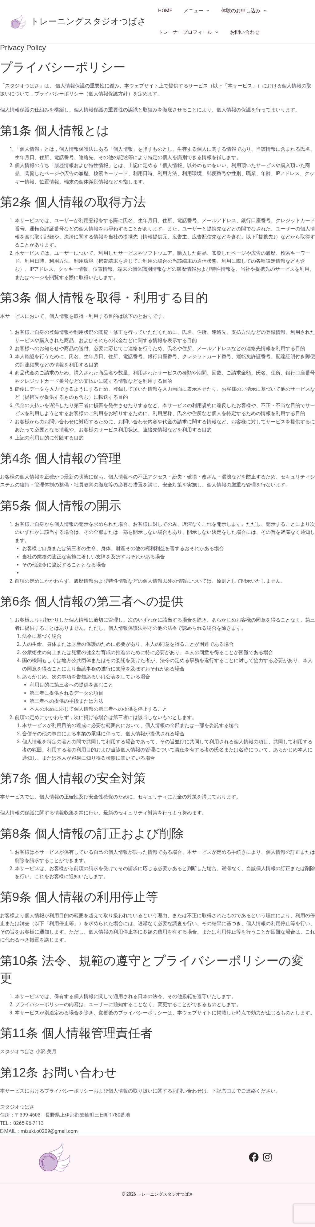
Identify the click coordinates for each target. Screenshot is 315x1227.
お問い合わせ (242, 32)
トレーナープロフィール (187, 32)
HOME (164, 11)
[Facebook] (254, 1157)
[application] (204, 11)
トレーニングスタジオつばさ (88, 21)
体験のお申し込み (239, 11)
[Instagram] (267, 1157)
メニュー (194, 11)
